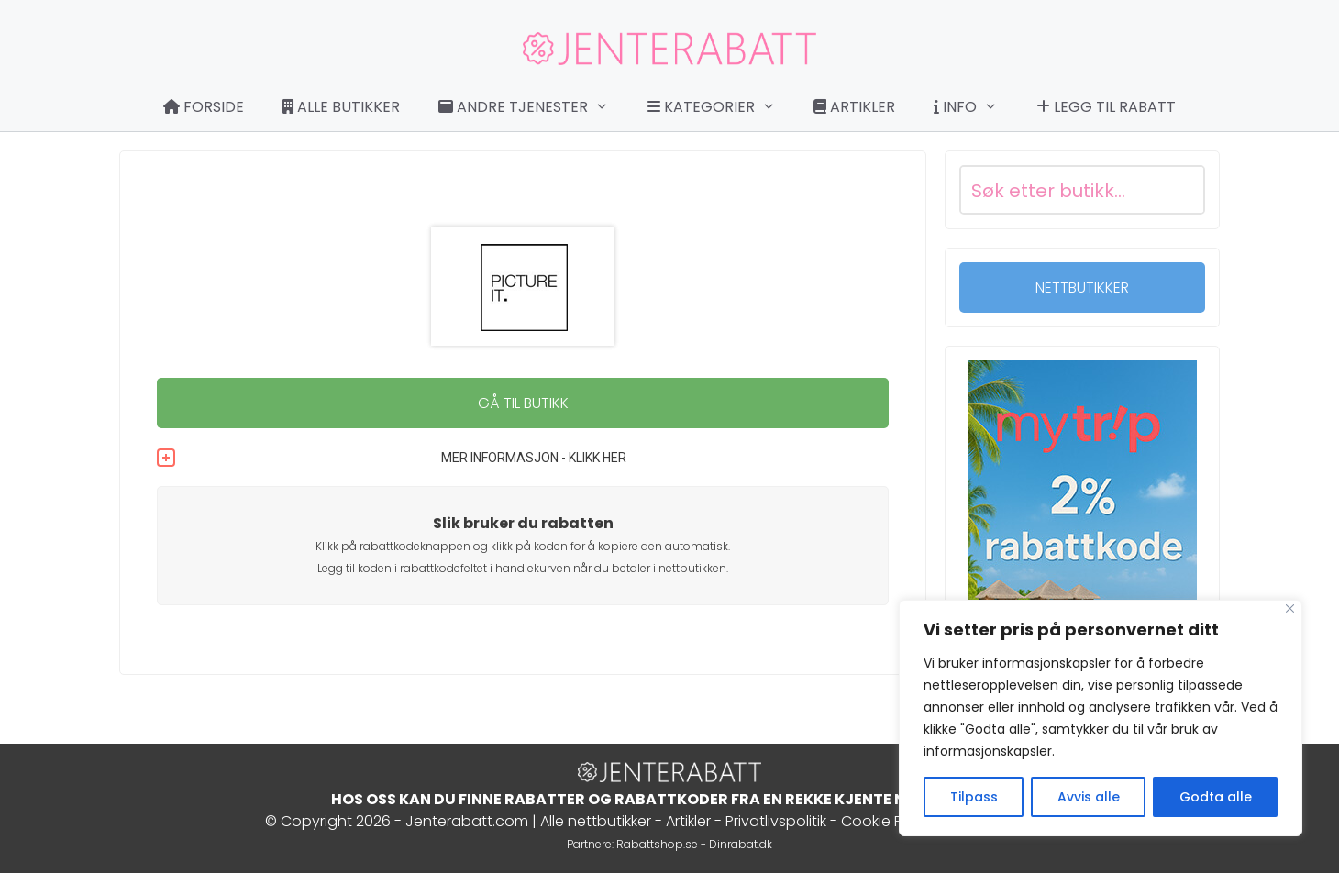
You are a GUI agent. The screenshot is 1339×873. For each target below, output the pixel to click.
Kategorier (720, 107)
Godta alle (1215, 797)
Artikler (854, 106)
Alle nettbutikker (595, 821)
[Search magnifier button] (1180, 190)
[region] (1100, 718)
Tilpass (974, 797)
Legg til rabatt (1106, 106)
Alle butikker (341, 106)
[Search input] (1060, 190)
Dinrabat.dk (740, 844)
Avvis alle (1088, 797)
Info (975, 107)
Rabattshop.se (657, 844)
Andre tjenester (532, 107)
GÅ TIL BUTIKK (523, 403)
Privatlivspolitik (775, 821)
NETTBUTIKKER (1082, 287)
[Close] (1290, 608)
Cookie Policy (888, 821)
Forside (203, 106)
